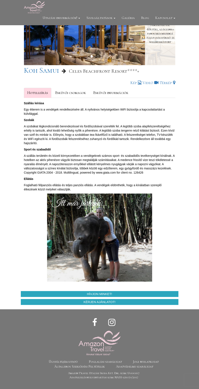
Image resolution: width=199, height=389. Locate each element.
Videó (150, 82)
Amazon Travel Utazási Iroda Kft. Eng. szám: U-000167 (104, 373)
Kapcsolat (165, 18)
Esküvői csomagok (70, 92)
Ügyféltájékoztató (63, 362)
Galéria (128, 18)
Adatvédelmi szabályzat (134, 366)
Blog (145, 18)
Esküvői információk (110, 92)
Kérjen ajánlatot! (100, 302)
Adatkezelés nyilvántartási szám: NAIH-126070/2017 (103, 377)
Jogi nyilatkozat (146, 362)
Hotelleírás (37, 92)
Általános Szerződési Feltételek (79, 366)
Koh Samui (41, 70)
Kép (135, 82)
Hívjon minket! (99, 294)
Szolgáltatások (100, 18)
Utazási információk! (61, 18)
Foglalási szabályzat (105, 362)
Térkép (167, 82)
